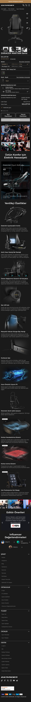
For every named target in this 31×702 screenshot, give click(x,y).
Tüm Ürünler (11, 9)
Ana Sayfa (3, 9)
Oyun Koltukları (20, 9)
